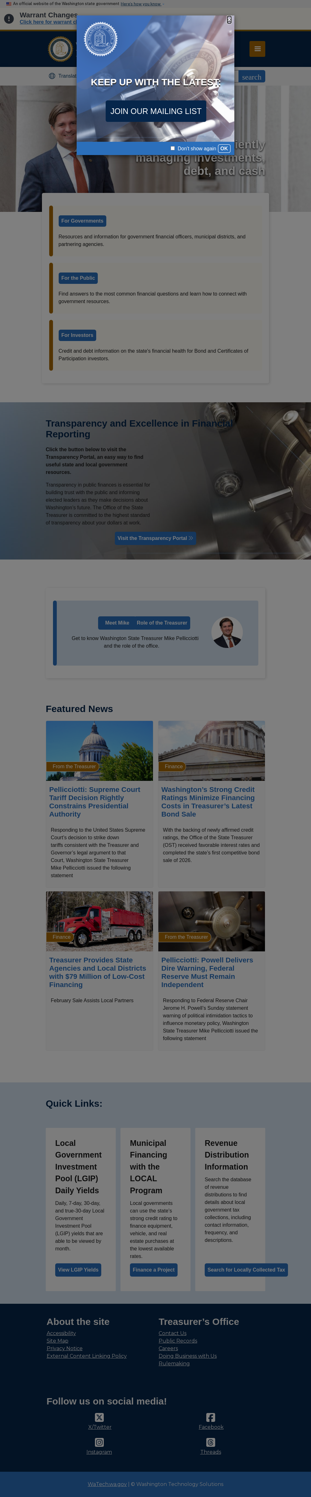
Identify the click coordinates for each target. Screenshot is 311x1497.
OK (224, 148)
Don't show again (193, 148)
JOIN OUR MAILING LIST (156, 111)
